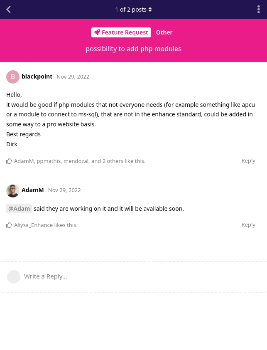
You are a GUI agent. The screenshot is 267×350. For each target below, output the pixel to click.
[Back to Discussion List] (8, 9)
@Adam (19, 208)
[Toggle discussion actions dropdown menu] (258, 9)
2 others (113, 161)
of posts (133, 9)
